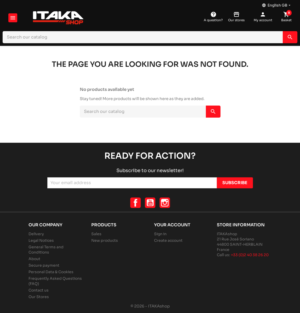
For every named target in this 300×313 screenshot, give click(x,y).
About (34, 258)
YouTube (150, 202)
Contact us (39, 290)
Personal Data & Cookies (51, 272)
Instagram (165, 202)
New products (104, 240)
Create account (168, 240)
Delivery (36, 234)
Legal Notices (41, 240)
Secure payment (44, 265)
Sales (96, 234)
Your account (172, 225)
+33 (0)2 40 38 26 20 (250, 254)
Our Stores (39, 296)
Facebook (135, 202)
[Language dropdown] (277, 4)
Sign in (160, 234)
